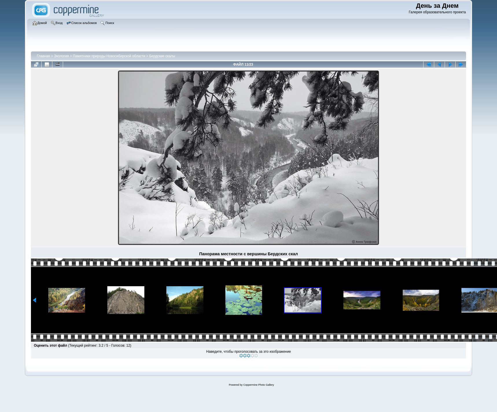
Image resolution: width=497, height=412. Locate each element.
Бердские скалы (162, 56)
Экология (61, 56)
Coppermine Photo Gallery (258, 384)
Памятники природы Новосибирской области (109, 56)
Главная (43, 56)
